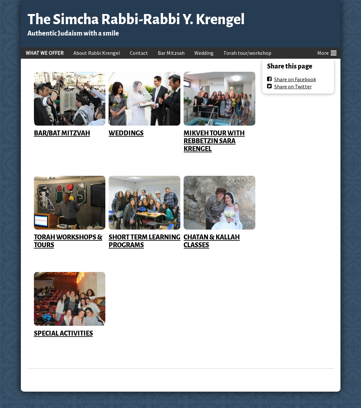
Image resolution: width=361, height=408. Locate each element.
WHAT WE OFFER (45, 53)
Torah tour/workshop (247, 53)
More (327, 51)
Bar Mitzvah (171, 53)
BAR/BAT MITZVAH (62, 133)
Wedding (204, 53)
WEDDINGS (126, 133)
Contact (139, 53)
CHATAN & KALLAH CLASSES (212, 241)
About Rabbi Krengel (96, 53)
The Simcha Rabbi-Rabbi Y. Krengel (136, 19)
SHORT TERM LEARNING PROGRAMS (144, 241)
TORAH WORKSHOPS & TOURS (68, 241)
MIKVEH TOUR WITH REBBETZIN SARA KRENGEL (214, 140)
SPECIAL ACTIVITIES (63, 333)
